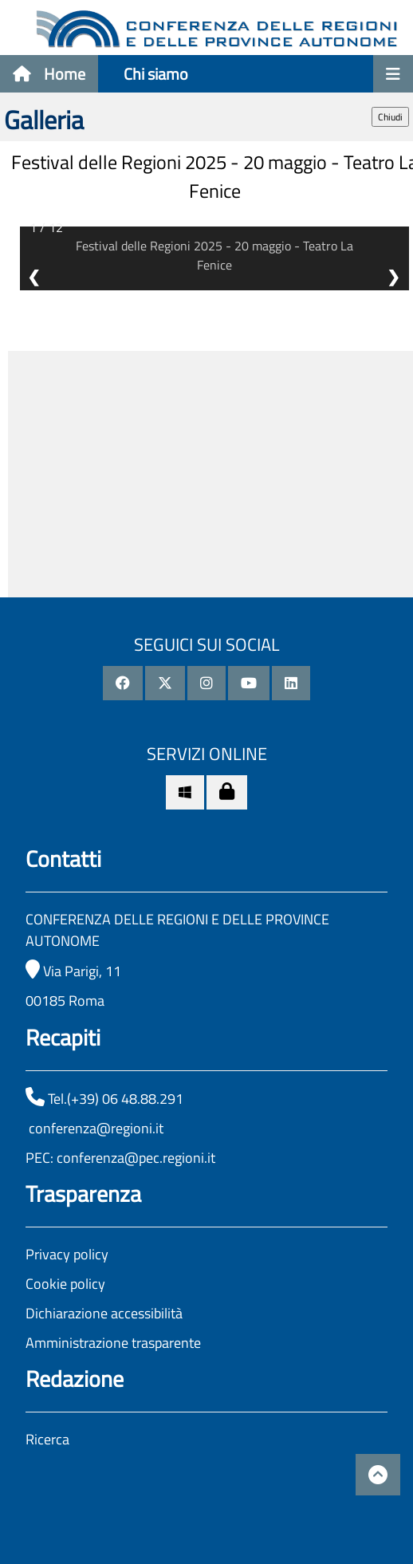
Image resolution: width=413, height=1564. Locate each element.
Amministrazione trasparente (113, 1342)
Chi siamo (156, 73)
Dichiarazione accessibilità (104, 1313)
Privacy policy (67, 1254)
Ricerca (47, 1439)
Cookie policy (65, 1283)
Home (49, 73)
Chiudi (390, 116)
